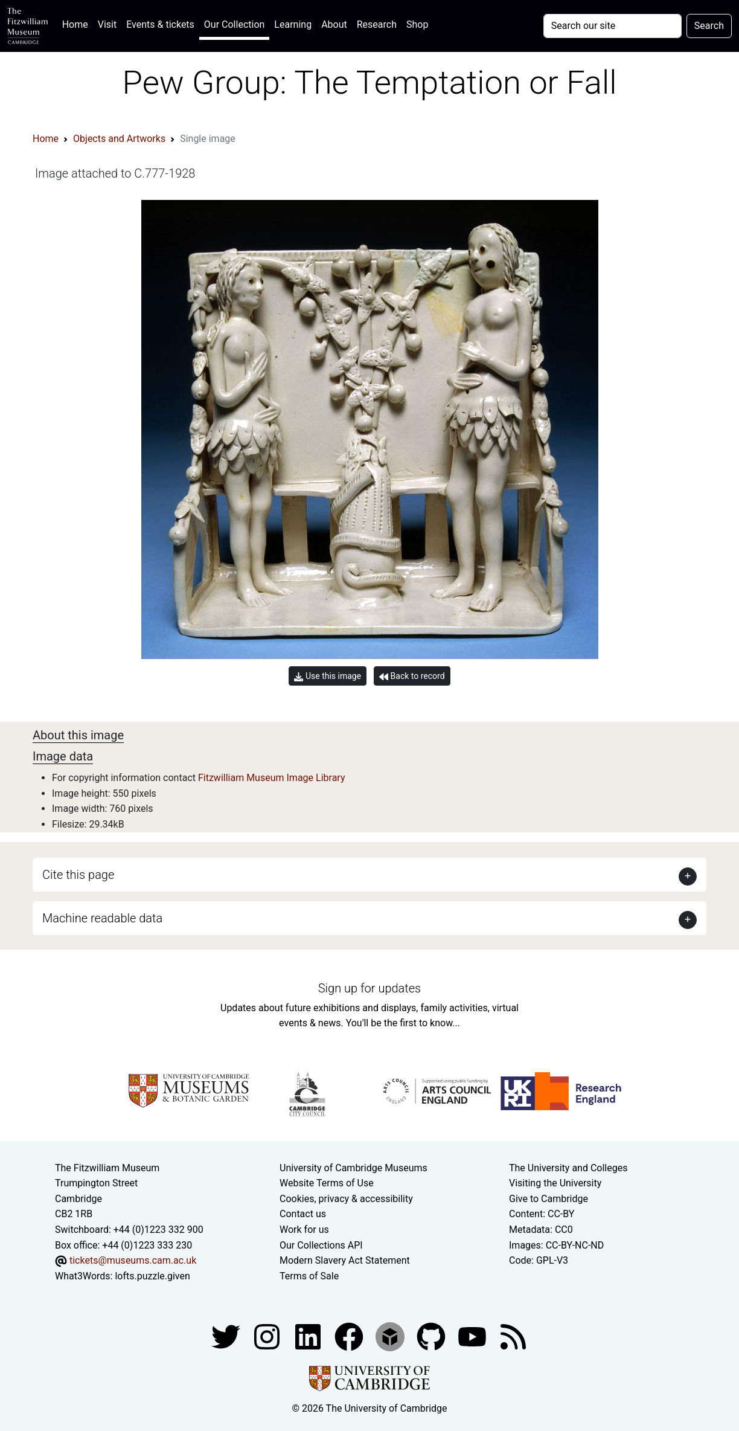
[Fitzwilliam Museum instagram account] (268, 1336)
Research (377, 24)
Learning (293, 24)
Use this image (327, 676)
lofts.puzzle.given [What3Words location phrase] (152, 1276)
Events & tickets (160, 24)
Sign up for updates (369, 988)
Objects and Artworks (119, 138)
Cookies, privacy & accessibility (346, 1198)
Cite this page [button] (78, 874)
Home (77, 23)
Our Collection (234, 24)
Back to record (411, 676)
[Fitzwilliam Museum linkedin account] (350, 1336)
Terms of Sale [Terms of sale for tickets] (309, 1276)
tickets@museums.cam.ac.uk (132, 1260)
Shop (417, 24)
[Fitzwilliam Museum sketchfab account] (391, 1336)
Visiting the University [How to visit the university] (555, 1183)
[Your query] (612, 26)
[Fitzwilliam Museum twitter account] (227, 1336)
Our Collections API (321, 1245)
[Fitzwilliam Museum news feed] (513, 1336)
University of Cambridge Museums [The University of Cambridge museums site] (353, 1168)
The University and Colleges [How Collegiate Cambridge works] (568, 1168)
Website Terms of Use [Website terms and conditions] (327, 1183)
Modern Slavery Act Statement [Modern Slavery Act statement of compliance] (345, 1260)
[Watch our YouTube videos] (473, 1336)
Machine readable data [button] (102, 918)
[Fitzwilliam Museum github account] (432, 1336)
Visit (107, 24)
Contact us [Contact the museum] (303, 1214)
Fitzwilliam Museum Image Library (271, 777)
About (334, 24)
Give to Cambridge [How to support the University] (548, 1198)
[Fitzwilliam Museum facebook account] (309, 1336)
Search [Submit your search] (709, 25)
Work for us (304, 1229)
